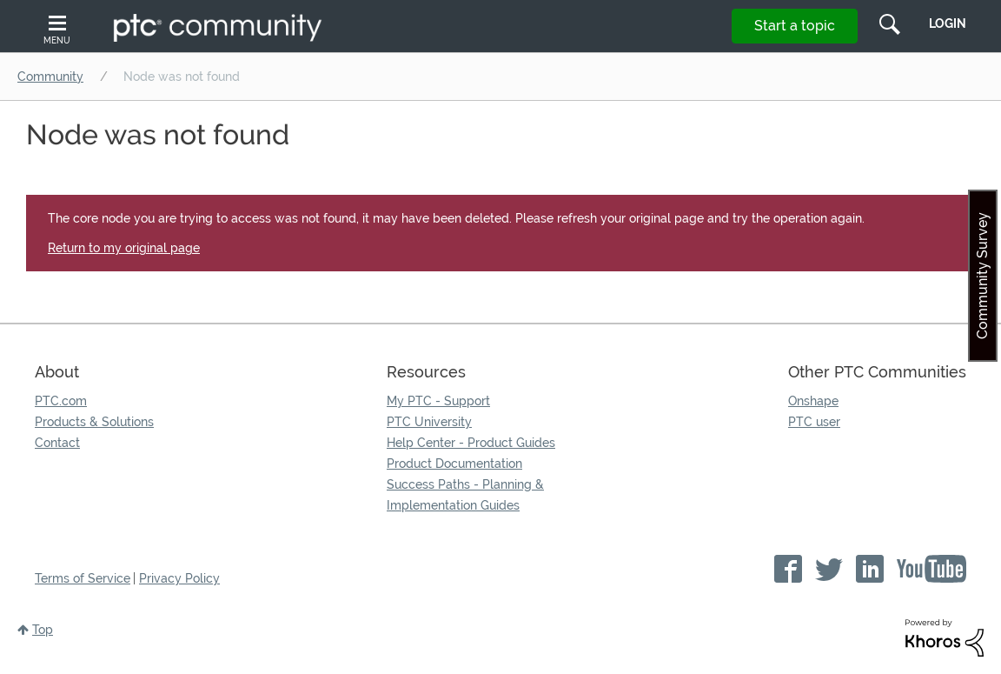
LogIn (947, 23)
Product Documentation (454, 463)
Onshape (813, 401)
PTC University (429, 422)
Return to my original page (124, 248)
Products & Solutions (94, 422)
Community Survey (982, 275)
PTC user (814, 422)
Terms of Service (82, 578)
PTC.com (61, 401)
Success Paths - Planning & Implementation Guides (465, 494)
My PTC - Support (438, 401)
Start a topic (794, 25)
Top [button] (42, 630)
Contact (57, 443)
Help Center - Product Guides (471, 443)
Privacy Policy (179, 578)
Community (50, 76)
